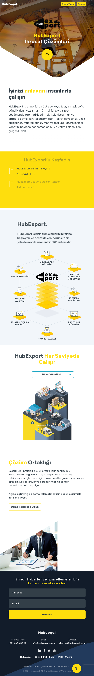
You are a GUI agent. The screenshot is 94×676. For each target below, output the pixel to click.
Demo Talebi (68, 4)
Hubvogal (25, 666)
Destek (81, 4)
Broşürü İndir (26, 174)
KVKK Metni (64, 666)
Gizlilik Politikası (44, 666)
